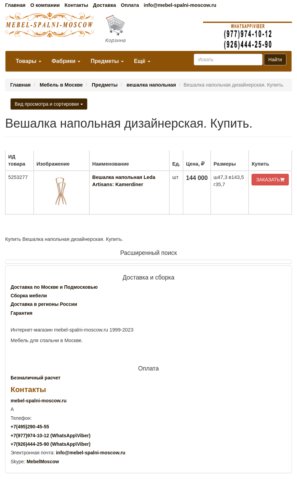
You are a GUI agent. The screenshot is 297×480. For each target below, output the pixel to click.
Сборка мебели (29, 295)
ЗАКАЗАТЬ (270, 179)
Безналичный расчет (35, 377)
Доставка (104, 5)
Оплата (130, 5)
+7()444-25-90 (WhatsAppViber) (51, 444)
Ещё (142, 61)
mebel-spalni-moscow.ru (39, 400)
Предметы (107, 61)
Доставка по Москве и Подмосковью (54, 287)
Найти (275, 59)
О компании (45, 5)
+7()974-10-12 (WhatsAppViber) (51, 435)
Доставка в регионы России (44, 304)
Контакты (76, 5)
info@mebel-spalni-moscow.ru (180, 5)
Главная (15, 5)
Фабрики (66, 61)
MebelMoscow (43, 461)
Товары (28, 61)
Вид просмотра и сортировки (49, 104)
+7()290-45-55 (30, 426)
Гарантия (21, 313)
